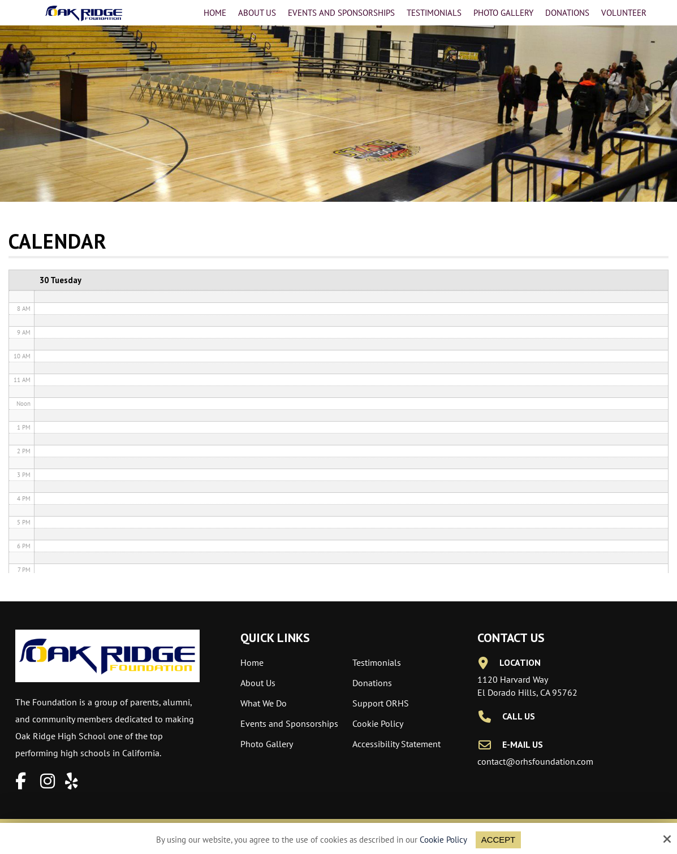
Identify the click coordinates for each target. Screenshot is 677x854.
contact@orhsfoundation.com (535, 761)
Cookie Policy (443, 840)
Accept (498, 839)
